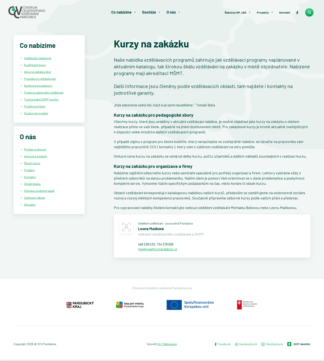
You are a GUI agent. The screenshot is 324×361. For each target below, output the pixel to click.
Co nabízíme (121, 12)
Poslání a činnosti (35, 150)
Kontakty (30, 177)
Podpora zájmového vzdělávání (44, 92)
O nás (171, 12)
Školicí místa (32, 163)
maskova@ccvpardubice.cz (160, 250)
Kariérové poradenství (38, 85)
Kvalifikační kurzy (35, 65)
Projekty (263, 12)
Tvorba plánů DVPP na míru (41, 99)
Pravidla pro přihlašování (40, 78)
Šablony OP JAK (235, 12)
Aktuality (30, 205)
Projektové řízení (34, 106)
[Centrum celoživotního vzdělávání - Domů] (39, 12)
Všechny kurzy (272, 345)
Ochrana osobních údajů (39, 191)
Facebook (222, 345)
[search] (309, 12)
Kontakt (284, 12)
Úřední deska (32, 184)
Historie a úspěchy (35, 156)
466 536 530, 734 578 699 (158, 244)
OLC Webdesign (167, 345)
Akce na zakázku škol (37, 72)
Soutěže (149, 12)
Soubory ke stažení (36, 113)
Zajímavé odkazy (34, 198)
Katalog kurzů (246, 345)
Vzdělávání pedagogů (37, 58)
